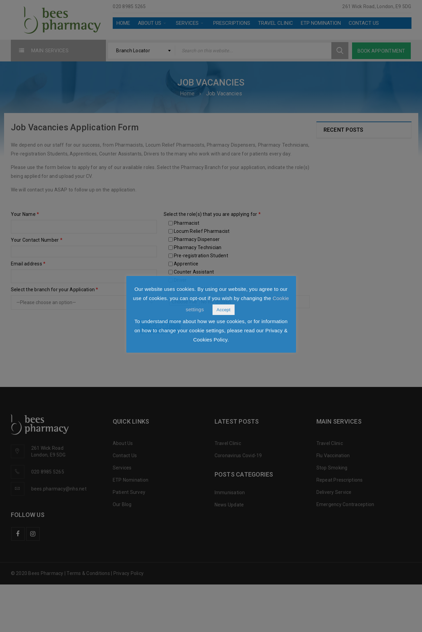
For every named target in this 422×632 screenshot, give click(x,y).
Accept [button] (224, 309)
